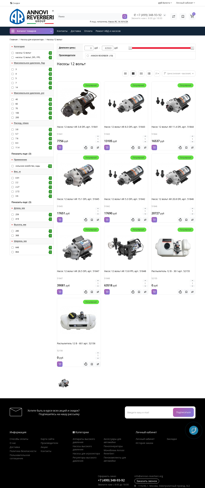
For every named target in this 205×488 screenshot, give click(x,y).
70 (34, 108)
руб (116, 48)
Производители (49, 426)
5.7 (34, 134)
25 (156, 73)
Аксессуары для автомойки (112, 424)
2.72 (34, 191)
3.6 (34, 196)
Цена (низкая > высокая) (179, 73)
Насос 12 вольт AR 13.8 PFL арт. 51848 (124, 266)
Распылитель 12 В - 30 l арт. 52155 (170, 266)
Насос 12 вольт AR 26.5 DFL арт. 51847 (77, 266)
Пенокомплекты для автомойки (115, 443)
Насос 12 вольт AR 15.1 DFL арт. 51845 (77, 198)
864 (34, 252)
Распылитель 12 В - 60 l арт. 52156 (75, 334)
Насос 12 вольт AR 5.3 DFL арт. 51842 (124, 198)
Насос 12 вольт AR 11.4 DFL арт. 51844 (172, 130)
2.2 (34, 182)
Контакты (62, 30)
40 (34, 99)
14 (34, 87)
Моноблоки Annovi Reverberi (114, 436)
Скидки (15, 3)
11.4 (34, 147)
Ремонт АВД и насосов (108, 30)
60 (34, 104)
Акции (44, 430)
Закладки (172, 422)
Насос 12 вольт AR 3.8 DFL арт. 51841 (77, 130)
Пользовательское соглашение (20, 440)
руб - (98, 48)
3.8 (34, 129)
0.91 (34, 178)
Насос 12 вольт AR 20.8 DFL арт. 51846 (172, 198)
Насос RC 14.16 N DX (118, 21)
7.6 (34, 138)
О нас (13, 426)
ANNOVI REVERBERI (102, 55)
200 (34, 117)
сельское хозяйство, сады (34, 166)
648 (34, 247)
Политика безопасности (23, 434)
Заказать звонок (147, 465)
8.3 (34, 143)
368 (34, 235)
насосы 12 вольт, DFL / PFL (34, 57)
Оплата (88, 30)
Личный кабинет (145, 422)
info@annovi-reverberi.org (148, 459)
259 (34, 214)
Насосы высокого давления (82, 432)
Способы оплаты (19, 422)
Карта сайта (47, 422)
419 (34, 219)
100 (34, 113)
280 (34, 231)
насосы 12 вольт (34, 52)
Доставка (76, 30)
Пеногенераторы (113, 430)
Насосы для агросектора (86, 437)
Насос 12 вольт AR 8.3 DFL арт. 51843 (124, 130)
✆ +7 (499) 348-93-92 (148, 15)
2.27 (34, 187)
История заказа (144, 426)
